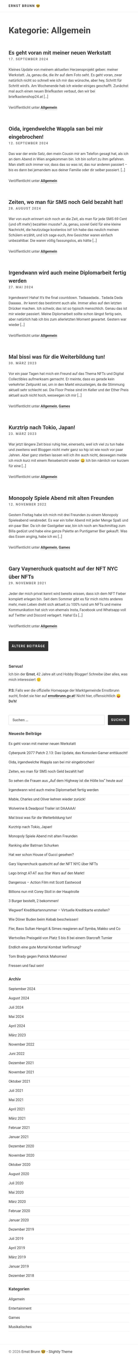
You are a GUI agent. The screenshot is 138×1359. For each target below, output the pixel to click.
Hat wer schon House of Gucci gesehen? (41, 855)
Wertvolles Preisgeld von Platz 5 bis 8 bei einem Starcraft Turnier (60, 938)
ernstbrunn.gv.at (61, 696)
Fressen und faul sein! (26, 966)
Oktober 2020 (19, 1165)
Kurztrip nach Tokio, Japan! (42, 427)
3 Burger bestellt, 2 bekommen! (34, 901)
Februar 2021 (19, 1128)
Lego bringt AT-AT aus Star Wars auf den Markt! (47, 873)
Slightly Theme (61, 1352)
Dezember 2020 (21, 1146)
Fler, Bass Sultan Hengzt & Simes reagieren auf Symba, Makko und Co (64, 929)
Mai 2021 (16, 1100)
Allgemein (49, 107)
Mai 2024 (16, 1017)
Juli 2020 (16, 1183)
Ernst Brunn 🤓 (25, 6)
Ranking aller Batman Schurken (34, 845)
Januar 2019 (19, 1266)
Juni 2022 (16, 1054)
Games (64, 406)
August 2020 (19, 1174)
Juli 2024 (16, 1007)
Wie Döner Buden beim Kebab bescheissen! (43, 919)
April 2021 (17, 1109)
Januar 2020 (19, 1220)
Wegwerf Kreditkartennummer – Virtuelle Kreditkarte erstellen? (59, 910)
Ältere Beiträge (28, 646)
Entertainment (20, 1308)
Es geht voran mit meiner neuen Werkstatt (60, 53)
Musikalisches (20, 1327)
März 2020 (17, 1202)
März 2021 (17, 1118)
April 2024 (17, 1026)
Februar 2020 (19, 1211)
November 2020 (21, 1155)
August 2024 (19, 998)
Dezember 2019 (21, 1229)
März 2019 (17, 1257)
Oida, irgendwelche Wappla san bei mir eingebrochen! (51, 762)
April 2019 (17, 1248)
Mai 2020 (16, 1192)
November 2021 (21, 1072)
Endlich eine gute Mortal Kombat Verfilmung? (45, 947)
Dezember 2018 (21, 1275)
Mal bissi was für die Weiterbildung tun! (57, 357)
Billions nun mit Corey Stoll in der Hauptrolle (44, 892)
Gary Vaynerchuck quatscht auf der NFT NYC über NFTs (53, 864)
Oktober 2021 (19, 1081)
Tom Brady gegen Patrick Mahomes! (38, 956)
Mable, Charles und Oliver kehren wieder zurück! (47, 799)
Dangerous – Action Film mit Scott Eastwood (45, 882)
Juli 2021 (16, 1091)
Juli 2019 (16, 1239)
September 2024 (22, 989)
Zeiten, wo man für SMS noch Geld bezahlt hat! (66, 202)
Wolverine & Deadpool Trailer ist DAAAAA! (42, 808)
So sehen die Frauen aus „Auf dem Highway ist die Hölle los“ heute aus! (66, 781)
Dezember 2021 (21, 1063)
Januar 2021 (19, 1137)
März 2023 (17, 1035)
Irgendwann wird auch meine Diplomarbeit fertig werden (54, 790)
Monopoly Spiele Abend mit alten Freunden (61, 498)
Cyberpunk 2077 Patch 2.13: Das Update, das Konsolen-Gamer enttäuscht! (68, 753)
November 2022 (21, 1044)
